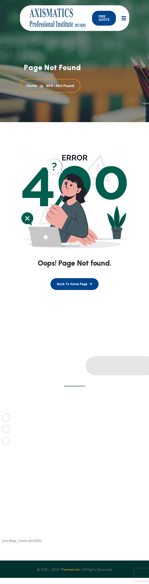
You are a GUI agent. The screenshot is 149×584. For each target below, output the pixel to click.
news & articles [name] (17, 478)
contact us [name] (13, 470)
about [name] (9, 494)
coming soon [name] (15, 486)
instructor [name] (12, 502)
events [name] (82, 502)
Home (32, 86)
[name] (104, 18)
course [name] (83, 494)
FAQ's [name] (81, 478)
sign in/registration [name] (93, 486)
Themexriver (70, 569)
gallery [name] (83, 470)
